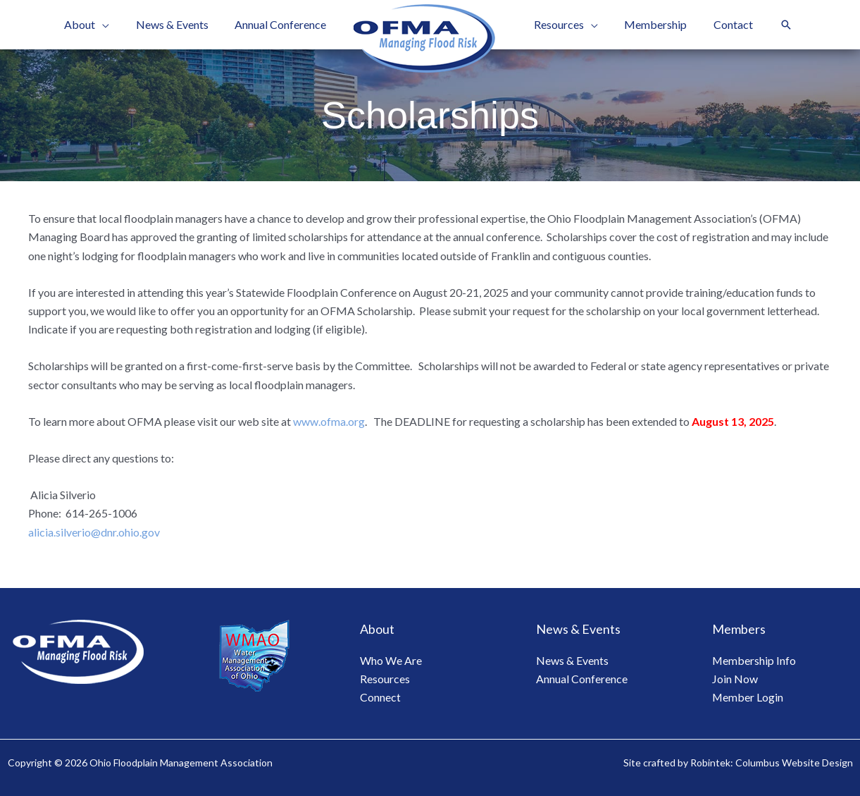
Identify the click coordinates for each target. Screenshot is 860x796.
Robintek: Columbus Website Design (771, 763)
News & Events (572, 660)
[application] (112, 24)
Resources (385, 678)
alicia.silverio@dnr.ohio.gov (94, 532)
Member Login (748, 697)
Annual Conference (582, 678)
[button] (775, 24)
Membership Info (754, 660)
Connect (380, 697)
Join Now (735, 678)
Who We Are (391, 660)
